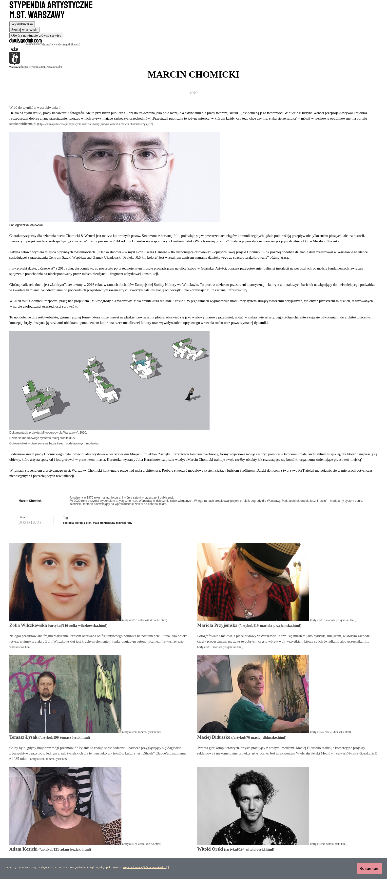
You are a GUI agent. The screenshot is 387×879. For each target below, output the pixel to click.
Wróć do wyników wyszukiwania (34, 107)
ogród (79, 522)
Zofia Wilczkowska (28, 625)
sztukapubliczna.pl (22, 124)
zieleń (88, 522)
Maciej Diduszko (213, 737)
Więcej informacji (133, 867)
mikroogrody (124, 522)
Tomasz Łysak (23, 737)
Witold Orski (210, 849)
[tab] (22, 24)
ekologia (68, 522)
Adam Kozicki (23, 849)
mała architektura (104, 522)
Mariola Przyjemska (217, 625)
